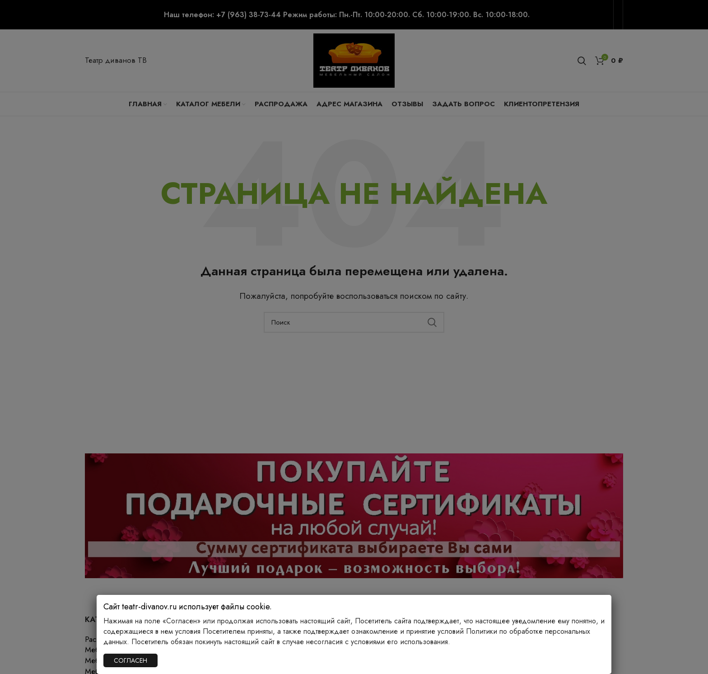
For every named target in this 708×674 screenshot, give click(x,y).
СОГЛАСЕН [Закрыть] (130, 660)
